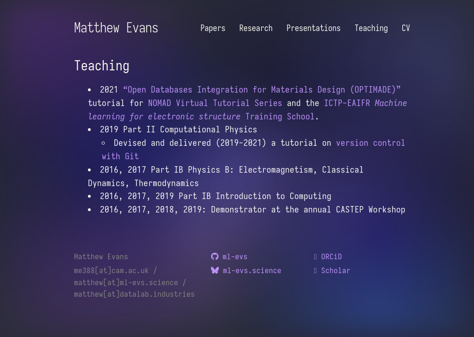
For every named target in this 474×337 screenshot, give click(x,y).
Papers (212, 28)
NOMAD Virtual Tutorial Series (215, 102)
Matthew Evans (116, 27)
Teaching (371, 28)
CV (406, 28)
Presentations (314, 28)
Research (256, 28)
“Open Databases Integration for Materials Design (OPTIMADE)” (262, 89)
